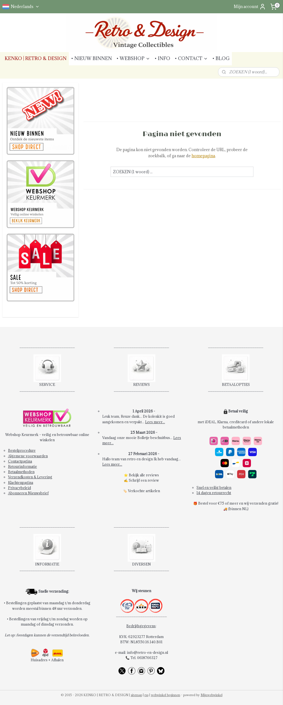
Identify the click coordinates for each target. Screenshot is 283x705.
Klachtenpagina (20, 482)
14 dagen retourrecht (213, 492)
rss (146, 695)
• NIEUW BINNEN (91, 58)
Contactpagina (20, 461)
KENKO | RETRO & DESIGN (36, 58)
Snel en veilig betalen (213, 487)
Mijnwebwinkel (211, 695)
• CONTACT (191, 58)
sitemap (136, 695)
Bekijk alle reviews (144, 475)
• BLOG (221, 58)
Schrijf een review (144, 480)
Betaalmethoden (21, 471)
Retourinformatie (22, 466)
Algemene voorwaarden (28, 456)
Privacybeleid (19, 488)
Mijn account (250, 6)
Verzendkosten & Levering (30, 477)
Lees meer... (155, 422)
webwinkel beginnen (165, 695)
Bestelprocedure (22, 450)
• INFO (162, 58)
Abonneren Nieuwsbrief (28, 493)
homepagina (203, 155)
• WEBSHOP (133, 58)
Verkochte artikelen (144, 491)
